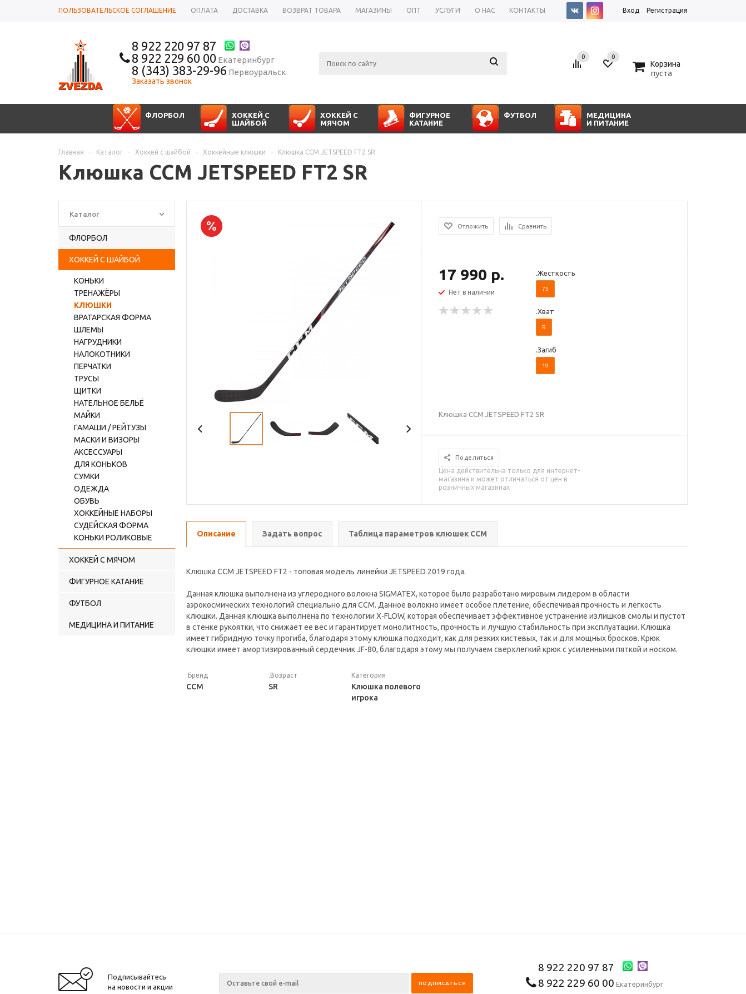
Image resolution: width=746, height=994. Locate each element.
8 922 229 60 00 (174, 58)
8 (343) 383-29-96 (179, 70)
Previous (200, 429)
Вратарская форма (112, 317)
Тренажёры (97, 293)
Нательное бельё (109, 403)
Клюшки (93, 305)
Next (408, 429)
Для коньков (100, 464)
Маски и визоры (107, 439)
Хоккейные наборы (113, 513)
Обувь (87, 500)
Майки (87, 415)
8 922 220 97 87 (174, 46)
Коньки (89, 280)
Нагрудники (98, 341)
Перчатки (92, 366)
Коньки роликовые (113, 537)
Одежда (91, 488)
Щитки (87, 390)
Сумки (87, 476)
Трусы (86, 378)
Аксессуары (98, 452)
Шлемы (88, 329)
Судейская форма (111, 525)
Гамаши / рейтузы (110, 427)
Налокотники (102, 354)
